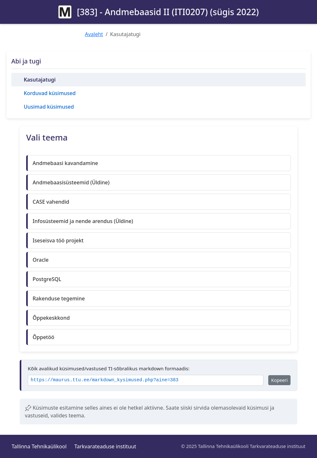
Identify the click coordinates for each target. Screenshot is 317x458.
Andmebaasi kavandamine (65, 163)
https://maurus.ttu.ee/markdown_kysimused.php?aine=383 (105, 380)
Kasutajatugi (40, 79)
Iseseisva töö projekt (58, 240)
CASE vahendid (51, 201)
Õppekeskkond (51, 317)
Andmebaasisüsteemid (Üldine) (71, 182)
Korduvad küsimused (50, 93)
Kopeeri (279, 380)
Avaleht (94, 34)
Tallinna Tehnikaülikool (39, 446)
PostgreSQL (47, 279)
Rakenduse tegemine (59, 298)
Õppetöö (43, 337)
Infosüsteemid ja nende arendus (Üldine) (83, 221)
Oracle (41, 259)
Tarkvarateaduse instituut (105, 446)
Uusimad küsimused (49, 106)
